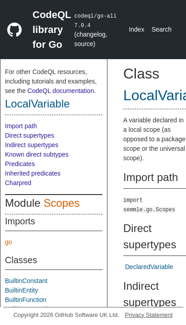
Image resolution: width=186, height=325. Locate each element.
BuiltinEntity (21, 290)
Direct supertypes (29, 135)
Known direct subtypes (37, 154)
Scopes (61, 203)
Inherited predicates (32, 173)
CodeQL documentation (61, 90)
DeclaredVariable (149, 266)
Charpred (18, 182)
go (8, 242)
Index (136, 29)
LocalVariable (37, 104)
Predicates (20, 163)
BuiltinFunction (25, 299)
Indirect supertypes (31, 145)
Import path (21, 126)
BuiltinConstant (26, 280)
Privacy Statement (149, 314)
